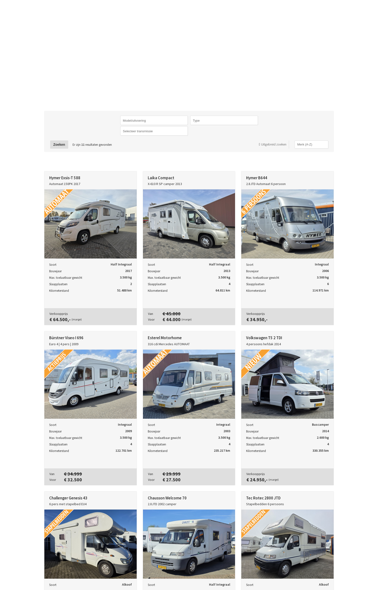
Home (172, 10)
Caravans (199, 10)
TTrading (62, 10)
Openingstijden (334, 10)
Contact (294, 10)
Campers (230, 10)
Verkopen (262, 10)
